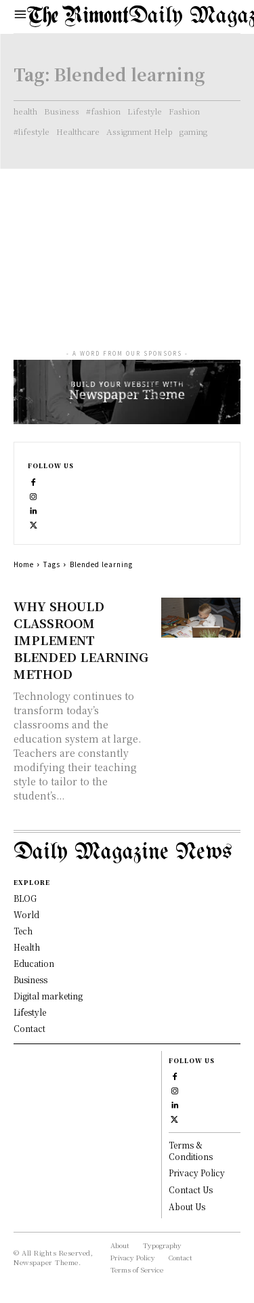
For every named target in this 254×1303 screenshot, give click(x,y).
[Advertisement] (127, 246)
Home (24, 564)
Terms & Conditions (191, 1150)
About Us (187, 1206)
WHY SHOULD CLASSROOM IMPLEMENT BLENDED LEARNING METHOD (81, 639)
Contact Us (191, 1189)
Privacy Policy (197, 1172)
